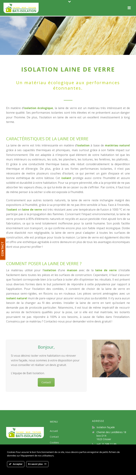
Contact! (39, 382)
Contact (54, 436)
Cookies (54, 442)
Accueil (54, 431)
